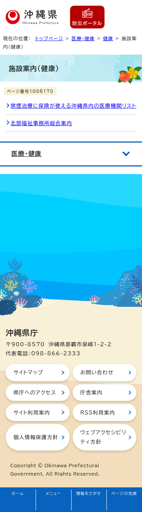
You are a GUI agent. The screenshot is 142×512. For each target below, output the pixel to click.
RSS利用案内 (97, 412)
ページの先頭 (124, 493)
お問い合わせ (97, 372)
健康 (108, 38)
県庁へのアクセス (34, 392)
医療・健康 (83, 38)
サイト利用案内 (31, 412)
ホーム (18, 493)
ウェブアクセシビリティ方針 (103, 437)
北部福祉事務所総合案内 (41, 123)
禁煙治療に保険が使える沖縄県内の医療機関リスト (73, 105)
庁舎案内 (91, 392)
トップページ (49, 38)
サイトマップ (28, 372)
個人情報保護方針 (35, 437)
